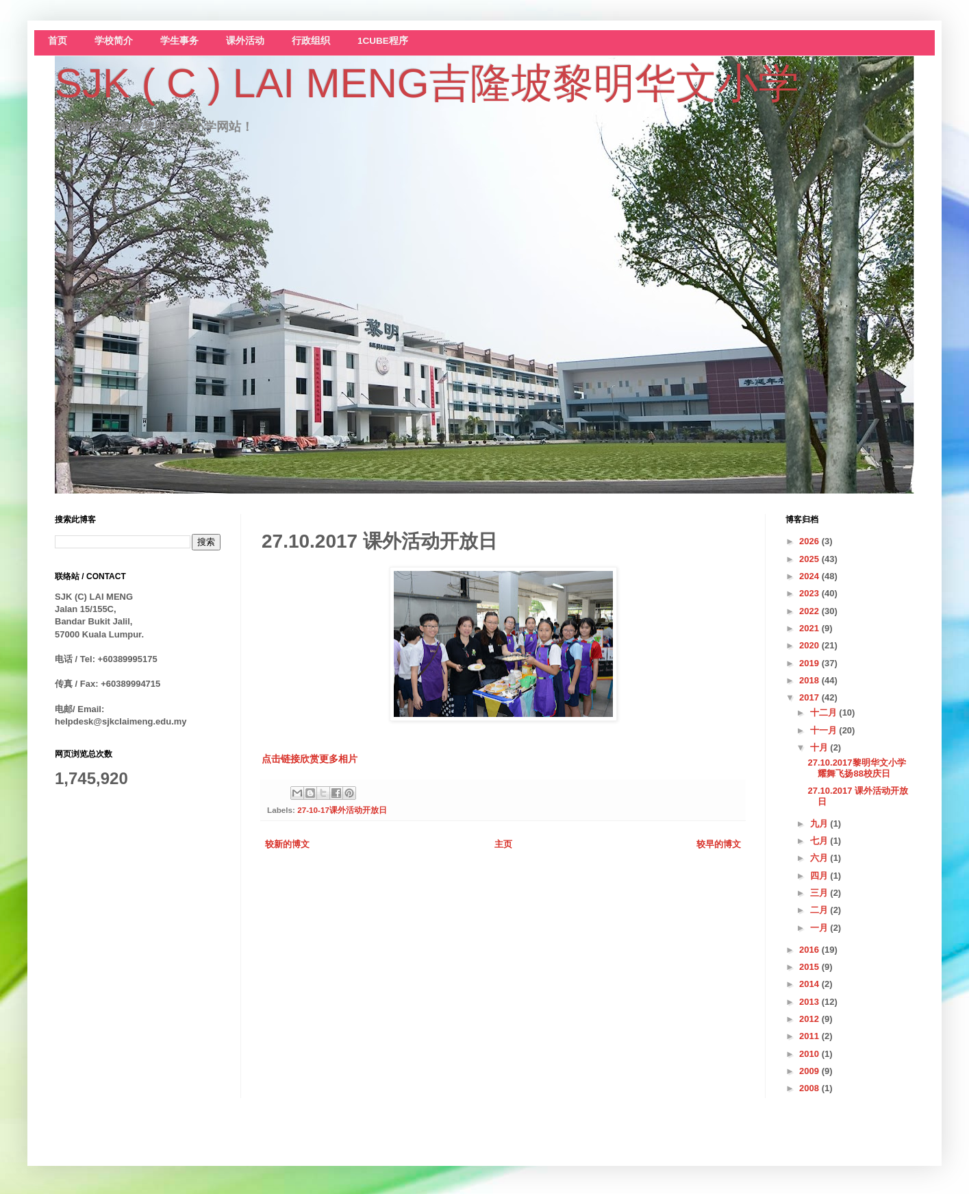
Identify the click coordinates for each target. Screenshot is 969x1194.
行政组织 (311, 41)
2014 (810, 984)
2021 (810, 628)
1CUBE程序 (382, 41)
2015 (810, 967)
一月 (820, 928)
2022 (810, 611)
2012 (810, 1019)
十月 (820, 747)
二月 (820, 910)
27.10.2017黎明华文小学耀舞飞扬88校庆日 (856, 768)
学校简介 (114, 41)
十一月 (825, 730)
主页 (503, 844)
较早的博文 (718, 844)
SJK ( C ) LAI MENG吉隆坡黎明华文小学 (427, 83)
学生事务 (179, 41)
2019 (810, 663)
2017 (810, 697)
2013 (810, 1002)
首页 (57, 41)
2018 (810, 680)
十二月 (825, 712)
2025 (810, 559)
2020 (810, 645)
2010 (810, 1054)
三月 (820, 893)
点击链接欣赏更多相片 (309, 758)
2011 (810, 1036)
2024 (810, 576)
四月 (820, 875)
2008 (810, 1088)
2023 (810, 593)
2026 (810, 541)
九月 (820, 823)
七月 (820, 841)
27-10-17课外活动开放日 (342, 809)
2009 (810, 1071)
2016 (810, 950)
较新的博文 (287, 844)
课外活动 (245, 41)
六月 (820, 858)
